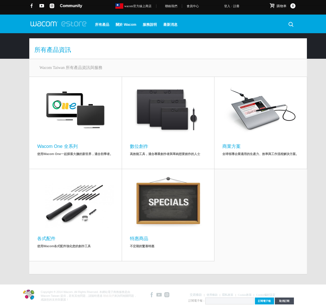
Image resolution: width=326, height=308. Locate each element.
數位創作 (139, 146)
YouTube (41, 6)
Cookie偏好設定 (266, 294)
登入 (227, 6)
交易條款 (196, 295)
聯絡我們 (171, 6)
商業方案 (231, 146)
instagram (52, 6)
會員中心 (193, 6)
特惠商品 (139, 238)
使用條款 (212, 294)
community (71, 6)
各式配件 (46, 238)
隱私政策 (227, 294)
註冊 (236, 6)
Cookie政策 (245, 294)
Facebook (31, 6)
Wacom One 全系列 (57, 146)
